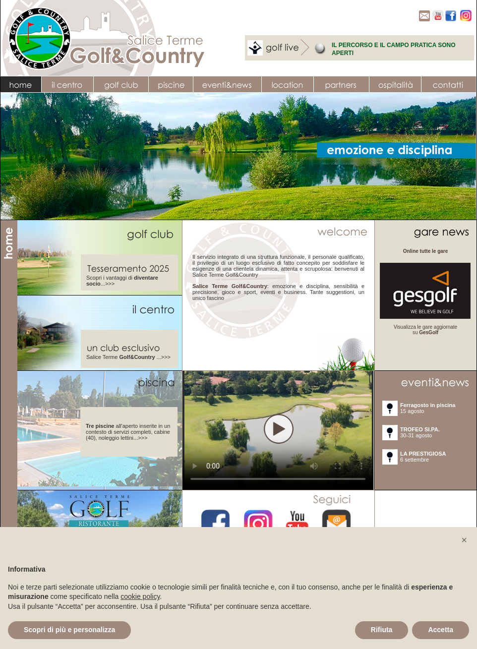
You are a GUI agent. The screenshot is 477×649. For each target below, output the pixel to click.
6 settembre (423, 457)
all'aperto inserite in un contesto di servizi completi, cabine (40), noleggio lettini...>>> (128, 432)
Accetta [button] (440, 630)
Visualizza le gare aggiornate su (425, 329)
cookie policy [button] (140, 596)
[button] (464, 540)
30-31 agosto (420, 432)
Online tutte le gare (425, 251)
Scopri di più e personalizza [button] (69, 630)
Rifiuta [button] (382, 630)
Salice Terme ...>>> (128, 357)
